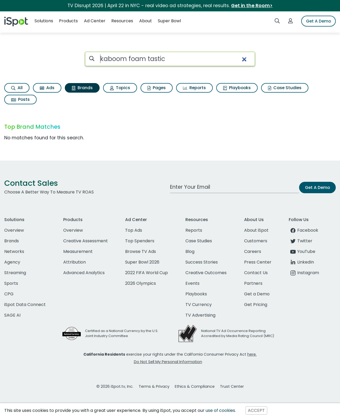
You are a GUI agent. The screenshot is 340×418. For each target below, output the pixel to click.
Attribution (74, 262)
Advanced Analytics (84, 273)
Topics (120, 88)
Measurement (78, 251)
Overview (14, 230)
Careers (252, 251)
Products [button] (68, 21)
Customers (255, 241)
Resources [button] (122, 21)
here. (252, 354)
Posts (20, 99)
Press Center (257, 262)
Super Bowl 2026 (142, 262)
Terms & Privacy (154, 386)
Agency (12, 262)
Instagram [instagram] (304, 273)
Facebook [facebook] (303, 230)
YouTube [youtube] (302, 251)
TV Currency (198, 304)
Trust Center (232, 386)
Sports (11, 283)
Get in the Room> (252, 5)
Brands (82, 88)
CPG (9, 294)
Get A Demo (318, 21)
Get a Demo (257, 294)
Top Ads (133, 230)
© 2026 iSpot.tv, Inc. (114, 386)
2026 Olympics (140, 283)
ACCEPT (256, 410)
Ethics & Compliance (195, 386)
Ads (47, 88)
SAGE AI (12, 315)
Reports (194, 88)
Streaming (15, 273)
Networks (14, 251)
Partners (253, 283)
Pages (156, 88)
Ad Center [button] (94, 21)
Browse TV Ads (140, 251)
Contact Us (256, 273)
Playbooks (237, 88)
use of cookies (220, 410)
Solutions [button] (44, 21)
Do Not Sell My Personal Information (168, 361)
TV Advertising (200, 315)
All (17, 88)
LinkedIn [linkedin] (301, 262)
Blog (189, 251)
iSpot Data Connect (25, 304)
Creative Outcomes (206, 273)
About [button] (145, 21)
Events (192, 283)
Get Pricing (255, 304)
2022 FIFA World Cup (146, 273)
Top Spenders (139, 241)
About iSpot (256, 230)
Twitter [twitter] (300, 241)
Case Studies (284, 88)
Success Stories (201, 262)
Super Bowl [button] (169, 21)
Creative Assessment (85, 241)
